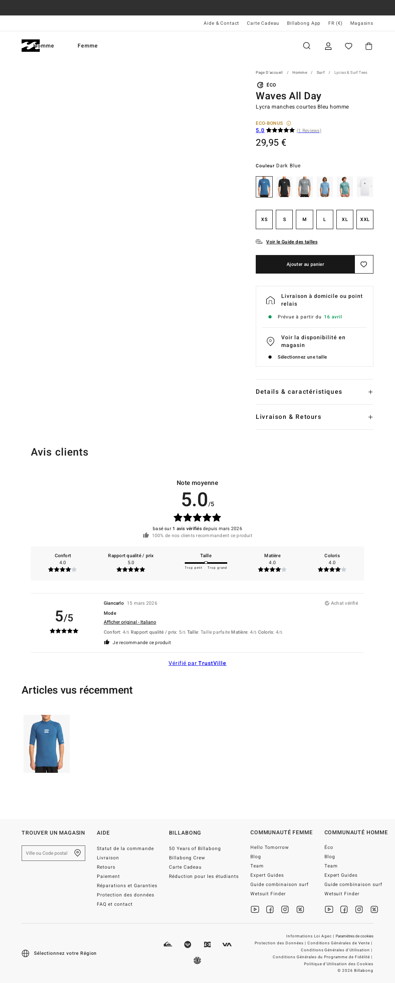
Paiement (108, 876)
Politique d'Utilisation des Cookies (338, 964)
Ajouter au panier (305, 264)
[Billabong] (31, 46)
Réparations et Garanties (127, 885)
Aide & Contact (221, 23)
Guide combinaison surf (279, 884)
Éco (328, 847)
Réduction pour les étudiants (204, 876)
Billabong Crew (187, 857)
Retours (106, 867)
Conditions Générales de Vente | (340, 943)
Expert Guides (267, 875)
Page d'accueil (269, 72)
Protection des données (125, 894)
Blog (255, 856)
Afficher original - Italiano (130, 622)
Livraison (108, 857)
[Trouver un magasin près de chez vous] (77, 853)
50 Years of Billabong (195, 848)
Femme (113, 46)
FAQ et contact (115, 904)
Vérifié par (198, 663)
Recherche (307, 45)
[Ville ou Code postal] (53, 853)
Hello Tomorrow (269, 847)
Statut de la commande (125, 848)
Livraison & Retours (288, 417)
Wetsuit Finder (268, 893)
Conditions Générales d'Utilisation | (337, 950)
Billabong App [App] (304, 23)
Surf (321, 72)
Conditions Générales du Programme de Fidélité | (323, 957)
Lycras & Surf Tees (351, 72)
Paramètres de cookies (354, 936)
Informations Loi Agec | (310, 936)
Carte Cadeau (263, 23)
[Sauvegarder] (364, 264)
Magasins (361, 23)
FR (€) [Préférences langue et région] (335, 23)
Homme (69, 46)
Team (257, 865)
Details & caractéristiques (299, 391)
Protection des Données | (281, 943)
